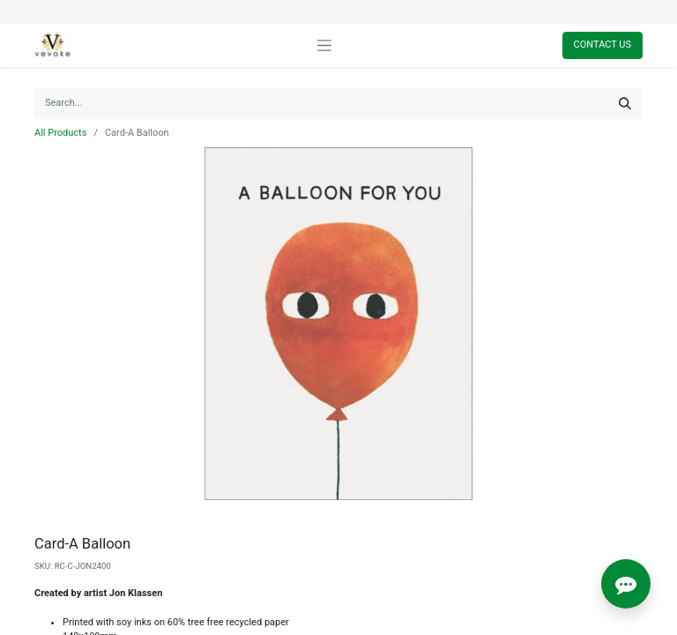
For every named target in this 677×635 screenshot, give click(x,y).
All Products (60, 132)
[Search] (625, 103)
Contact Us (602, 44)
